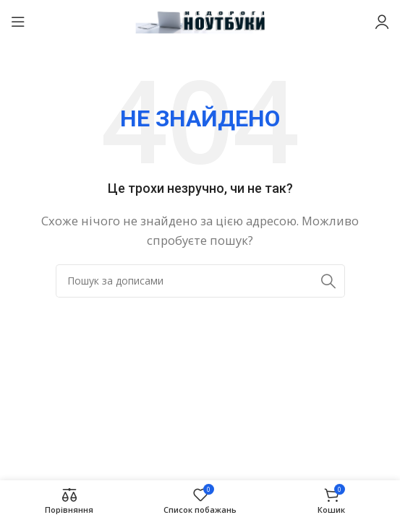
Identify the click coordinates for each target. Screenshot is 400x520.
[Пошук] (200, 281)
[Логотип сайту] (200, 20)
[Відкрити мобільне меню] (18, 21)
